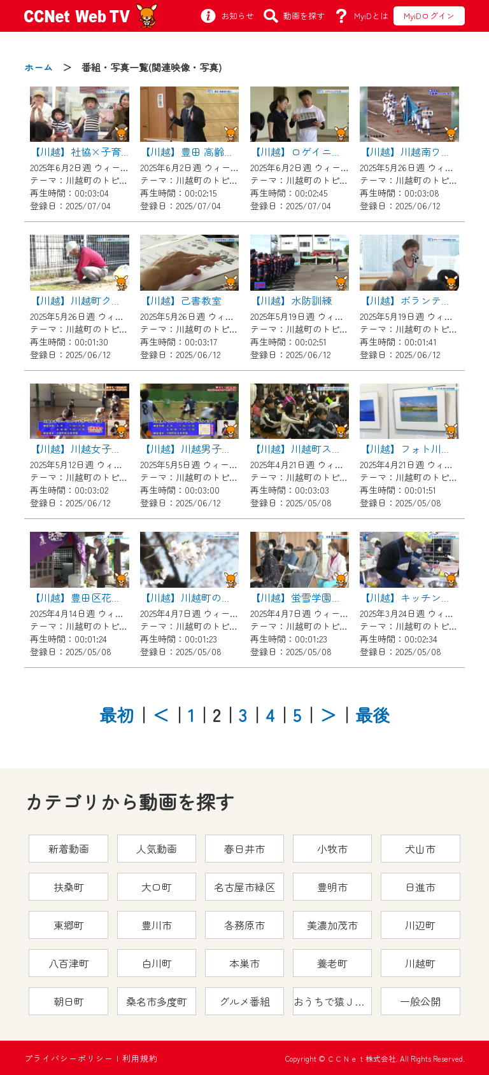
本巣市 (244, 963)
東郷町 (68, 925)
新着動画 (68, 848)
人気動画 (156, 848)
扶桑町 (68, 886)
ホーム (38, 67)
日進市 (420, 886)
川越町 (420, 963)
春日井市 (244, 848)
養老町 (332, 963)
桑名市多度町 (156, 1001)
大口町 (156, 886)
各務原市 (244, 925)
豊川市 (156, 925)
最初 (116, 714)
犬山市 (420, 848)
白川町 (156, 963)
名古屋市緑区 (244, 886)
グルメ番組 (244, 1001)
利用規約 (140, 1058)
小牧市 (332, 848)
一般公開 (420, 1001)
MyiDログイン (429, 16)
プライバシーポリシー (68, 1058)
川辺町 (420, 925)
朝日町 (68, 1001)
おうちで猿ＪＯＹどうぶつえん (333, 1001)
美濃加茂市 (332, 925)
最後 (372, 714)
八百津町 (68, 963)
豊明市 (332, 886)
